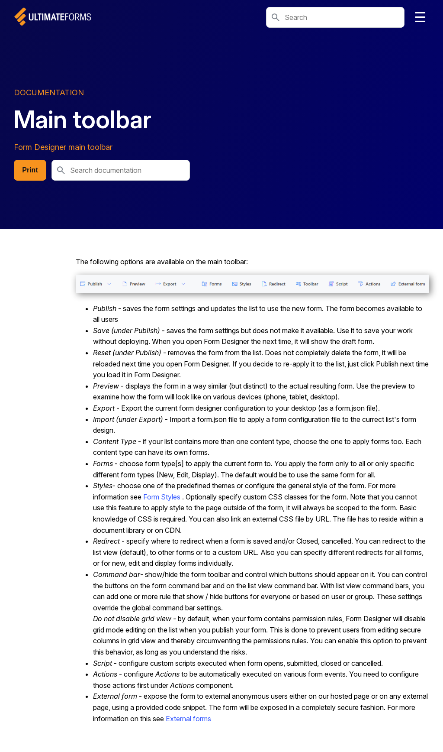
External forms (188, 718)
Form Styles (161, 497)
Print (30, 170)
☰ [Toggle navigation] (420, 17)
